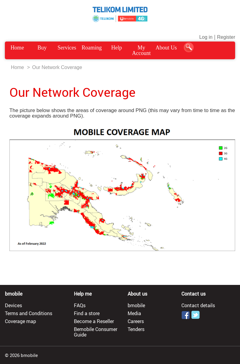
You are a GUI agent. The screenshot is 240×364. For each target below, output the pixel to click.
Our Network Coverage (57, 67)
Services (67, 48)
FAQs (79, 305)
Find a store (87, 313)
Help (116, 48)
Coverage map (20, 321)
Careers (136, 321)
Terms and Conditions (28, 313)
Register (226, 37)
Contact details (198, 305)
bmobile (136, 305)
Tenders (136, 329)
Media (134, 313)
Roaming (92, 48)
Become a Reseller (94, 321)
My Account (141, 50)
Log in (206, 37)
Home (17, 48)
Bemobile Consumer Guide (95, 332)
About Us (166, 48)
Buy (42, 48)
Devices (13, 305)
